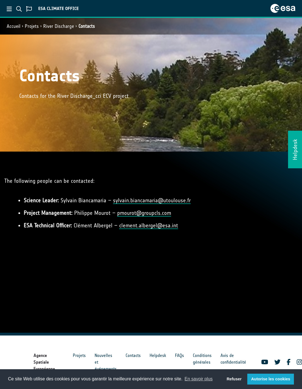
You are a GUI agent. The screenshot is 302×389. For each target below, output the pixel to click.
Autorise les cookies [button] (270, 379)
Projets (32, 26)
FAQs (179, 355)
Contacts (86, 26)
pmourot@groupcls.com (144, 213)
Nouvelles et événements (106, 362)
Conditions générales (202, 359)
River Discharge (58, 26)
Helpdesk (158, 355)
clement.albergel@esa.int (148, 225)
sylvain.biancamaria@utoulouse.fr (152, 200)
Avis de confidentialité (233, 359)
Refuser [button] (234, 379)
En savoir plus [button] (198, 378)
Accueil (13, 26)
